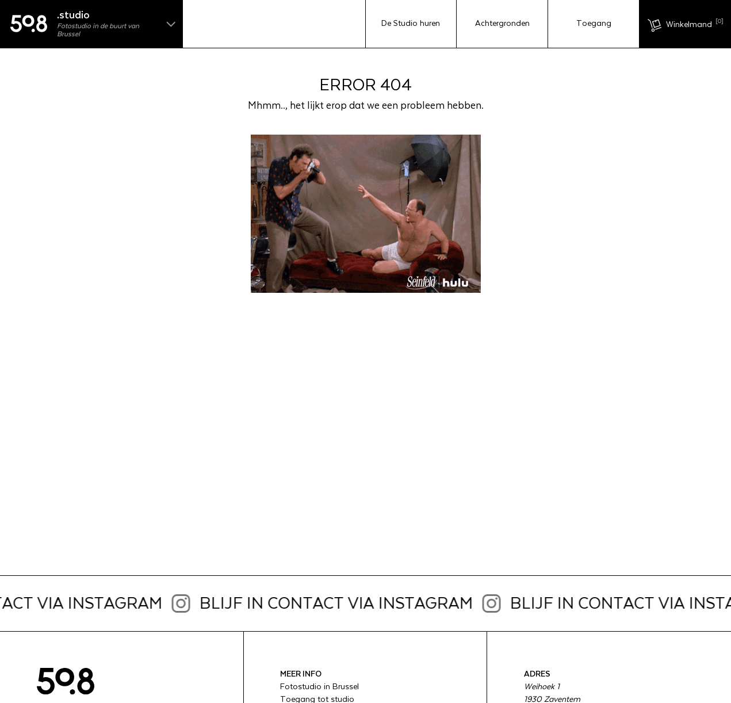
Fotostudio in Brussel (319, 686)
